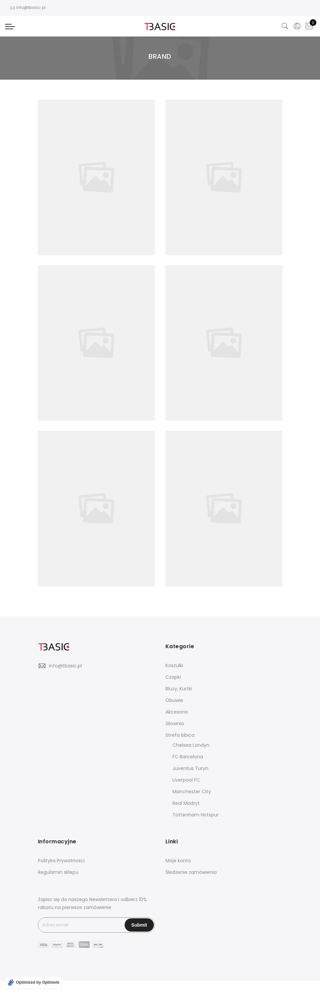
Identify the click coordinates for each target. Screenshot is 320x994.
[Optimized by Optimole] (33, 982)
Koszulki (174, 665)
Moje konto (178, 860)
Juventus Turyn (190, 768)
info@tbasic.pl (65, 665)
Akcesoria (176, 712)
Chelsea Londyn (190, 745)
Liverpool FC (186, 780)
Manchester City (191, 791)
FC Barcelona (187, 756)
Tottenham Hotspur (195, 814)
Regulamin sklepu (58, 872)
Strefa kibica (179, 735)
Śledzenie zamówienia (191, 872)
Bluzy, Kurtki (178, 688)
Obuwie (174, 700)
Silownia (174, 723)
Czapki (173, 677)
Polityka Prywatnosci (61, 860)
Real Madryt (186, 803)
